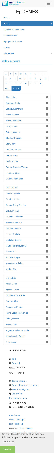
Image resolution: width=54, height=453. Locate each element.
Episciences (14, 415)
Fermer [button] (7, 449)
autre (7, 88)
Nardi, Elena (11, 284)
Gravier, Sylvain (13, 193)
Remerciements (16, 424)
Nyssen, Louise (12, 289)
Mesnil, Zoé (11, 252)
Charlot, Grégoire (13, 138)
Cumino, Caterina (13, 149)
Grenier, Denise (13, 199)
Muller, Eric (11, 278)
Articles (7, 23)
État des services (18, 398)
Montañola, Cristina (14, 263)
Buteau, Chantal (13, 132)
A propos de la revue (13, 41)
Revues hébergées (17, 419)
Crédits (7, 47)
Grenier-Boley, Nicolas (16, 205)
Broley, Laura (11, 126)
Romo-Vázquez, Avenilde (17, 313)
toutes (16, 88)
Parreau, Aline (12, 301)
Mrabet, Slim (11, 269)
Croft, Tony (10, 144)
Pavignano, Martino (14, 307)
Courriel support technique (25, 385)
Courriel (16, 363)
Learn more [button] (8, 441)
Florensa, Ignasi (13, 173)
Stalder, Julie (11, 324)
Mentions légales (21, 389)
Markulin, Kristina (13, 240)
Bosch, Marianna (13, 120)
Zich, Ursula (11, 342)
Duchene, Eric (12, 161)
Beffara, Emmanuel (14, 109)
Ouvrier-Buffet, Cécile (15, 295)
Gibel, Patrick (12, 187)
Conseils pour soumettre (14, 29)
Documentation (19, 381)
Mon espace (9, 53)
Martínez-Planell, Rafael (16, 246)
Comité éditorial (10, 35)
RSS (14, 359)
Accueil (7, 17)
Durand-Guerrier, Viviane (17, 167)
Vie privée (17, 394)
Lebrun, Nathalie (13, 234)
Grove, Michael (12, 211)
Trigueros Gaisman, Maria (17, 330)
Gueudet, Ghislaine (14, 217)
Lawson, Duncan (13, 228)
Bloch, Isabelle (12, 115)
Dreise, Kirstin (12, 155)
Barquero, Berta (13, 103)
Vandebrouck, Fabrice (15, 336)
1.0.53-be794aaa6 (26, 428)
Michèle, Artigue (13, 257)
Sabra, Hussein (12, 319)
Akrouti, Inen (11, 97)
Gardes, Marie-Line (14, 179)
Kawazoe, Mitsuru (14, 222)
